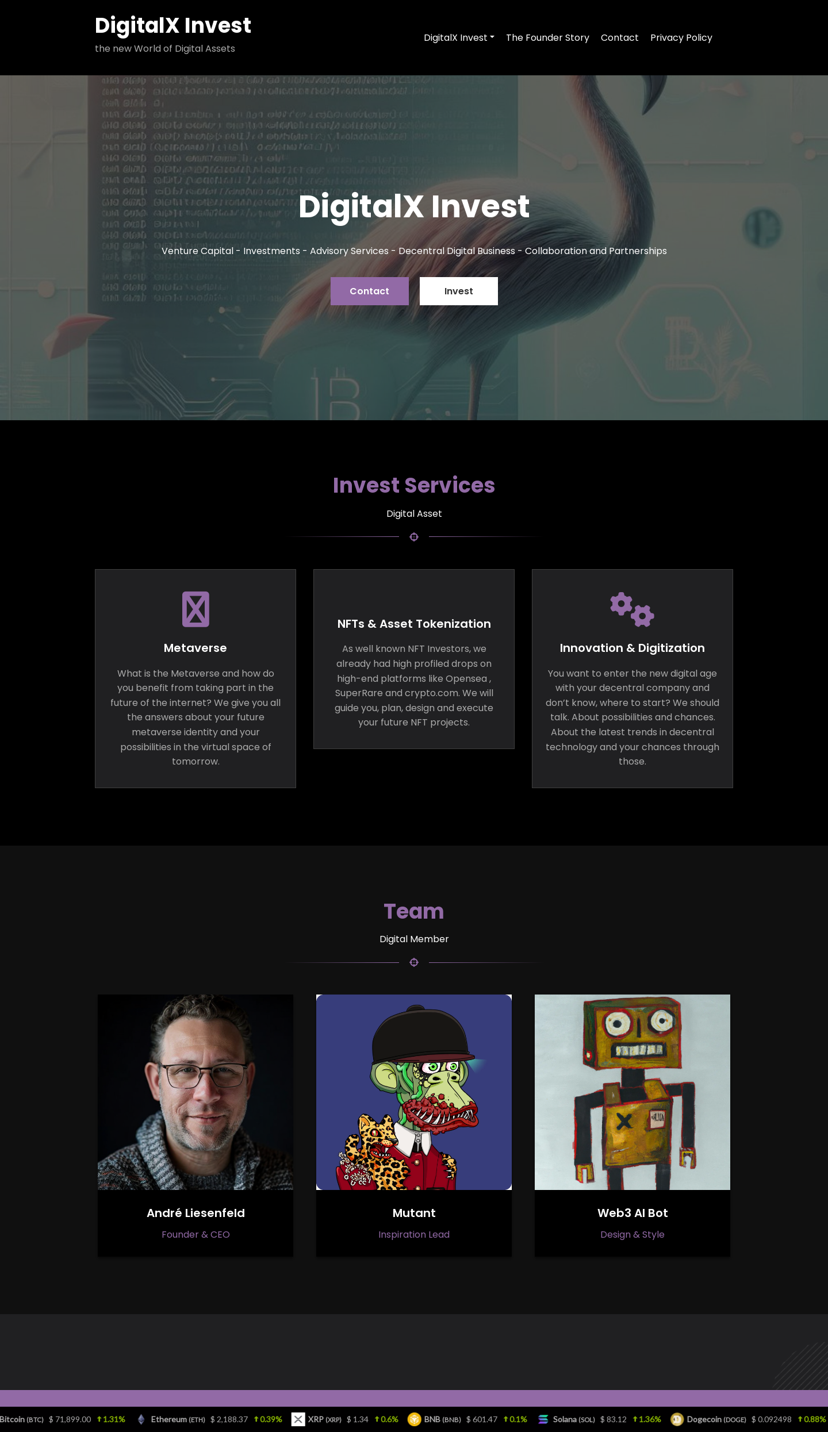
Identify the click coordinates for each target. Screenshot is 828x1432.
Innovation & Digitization (632, 648)
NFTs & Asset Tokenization (414, 624)
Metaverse (195, 648)
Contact (369, 291)
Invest (458, 291)
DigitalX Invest (173, 25)
